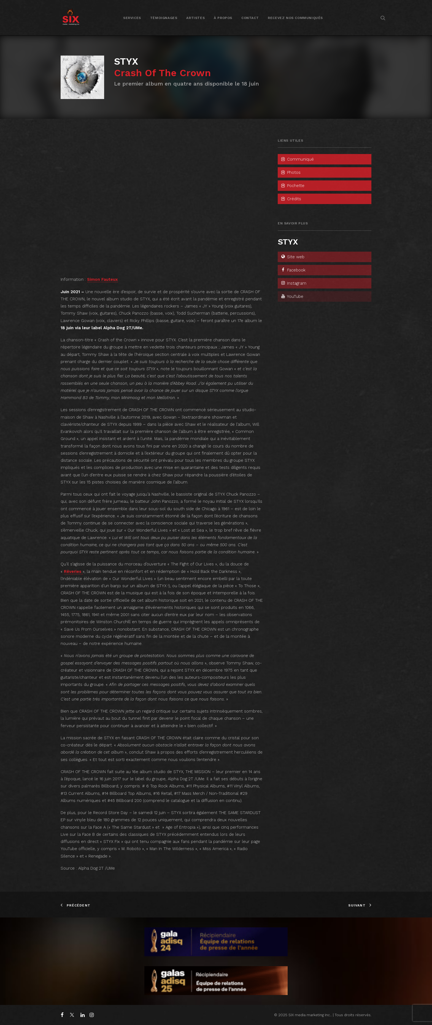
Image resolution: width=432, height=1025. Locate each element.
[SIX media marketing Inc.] (71, 17)
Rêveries (73, 571)
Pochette (292, 185)
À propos (223, 18)
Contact (250, 18)
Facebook (293, 270)
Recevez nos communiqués (295, 18)
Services (132, 18)
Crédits (290, 198)
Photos (290, 172)
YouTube (291, 296)
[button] (382, 17)
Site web (292, 256)
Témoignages (163, 18)
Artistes (195, 18)
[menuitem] (132, 17)
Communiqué (297, 159)
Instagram (293, 283)
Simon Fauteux (102, 279)
